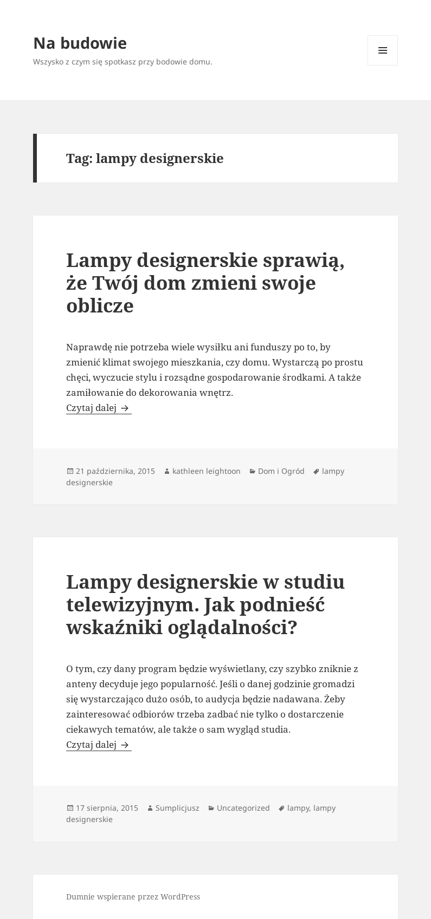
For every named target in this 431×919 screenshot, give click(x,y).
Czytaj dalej (99, 407)
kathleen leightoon (206, 471)
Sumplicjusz (178, 808)
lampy (298, 808)
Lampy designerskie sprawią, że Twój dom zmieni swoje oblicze (205, 282)
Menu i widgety (383, 65)
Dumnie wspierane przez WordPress (133, 896)
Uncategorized (243, 808)
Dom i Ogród (281, 471)
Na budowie (80, 42)
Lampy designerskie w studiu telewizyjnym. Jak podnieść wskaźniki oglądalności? (205, 604)
